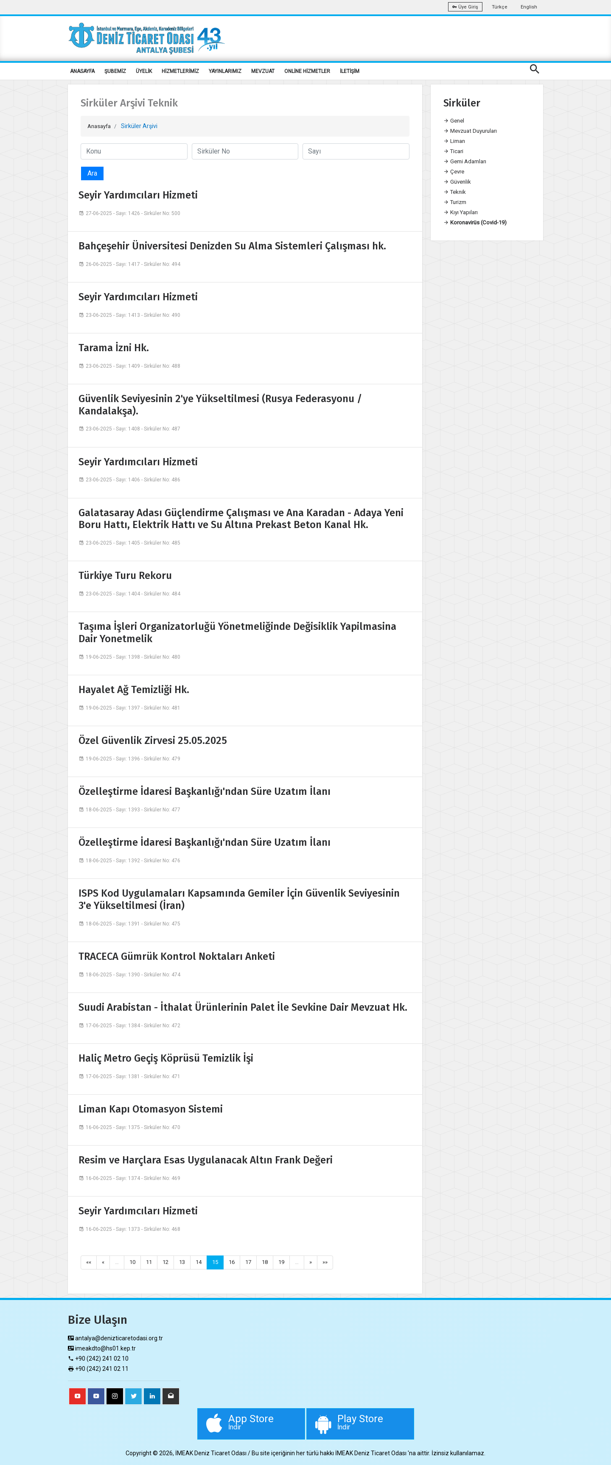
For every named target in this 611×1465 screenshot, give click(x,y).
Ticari (454, 151)
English (529, 7)
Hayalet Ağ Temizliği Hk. (133, 689)
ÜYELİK (144, 71)
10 (134, 1262)
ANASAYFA (82, 71)
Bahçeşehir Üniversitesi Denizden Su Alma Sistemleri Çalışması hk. (232, 246)
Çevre (454, 171)
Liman (455, 141)
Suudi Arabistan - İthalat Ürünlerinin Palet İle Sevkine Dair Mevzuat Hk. (242, 1007)
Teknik (455, 192)
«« (89, 1262)
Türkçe (499, 7)
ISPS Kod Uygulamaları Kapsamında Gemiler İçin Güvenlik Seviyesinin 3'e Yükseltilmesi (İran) (239, 899)
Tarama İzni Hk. (113, 347)
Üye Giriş (465, 7)
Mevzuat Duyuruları (473, 131)
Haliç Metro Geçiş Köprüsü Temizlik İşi (165, 1058)
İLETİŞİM (349, 71)
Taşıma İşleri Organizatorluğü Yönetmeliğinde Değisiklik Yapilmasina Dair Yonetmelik (237, 632)
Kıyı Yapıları (462, 212)
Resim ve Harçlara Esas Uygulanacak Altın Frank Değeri (205, 1160)
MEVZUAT (263, 71)
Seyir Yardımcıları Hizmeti (138, 195)
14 (203, 1262)
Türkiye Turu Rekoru (125, 575)
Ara (92, 173)
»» (336, 1262)
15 (221, 1262)
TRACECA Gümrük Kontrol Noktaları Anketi (176, 956)
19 (290, 1262)
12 (168, 1262)
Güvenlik (458, 182)
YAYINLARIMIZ (225, 71)
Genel (454, 120)
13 (186, 1262)
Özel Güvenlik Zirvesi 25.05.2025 (152, 740)
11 (151, 1262)
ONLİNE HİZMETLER (307, 71)
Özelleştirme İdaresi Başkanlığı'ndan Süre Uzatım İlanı (204, 791)
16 (238, 1262)
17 (255, 1262)
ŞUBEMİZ (115, 71)
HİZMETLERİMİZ (180, 71)
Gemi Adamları (466, 161)
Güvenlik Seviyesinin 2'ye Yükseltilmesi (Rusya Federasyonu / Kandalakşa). (220, 404)
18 (273, 1262)
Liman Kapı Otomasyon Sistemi (150, 1109)
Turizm (456, 202)
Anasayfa (100, 126)
